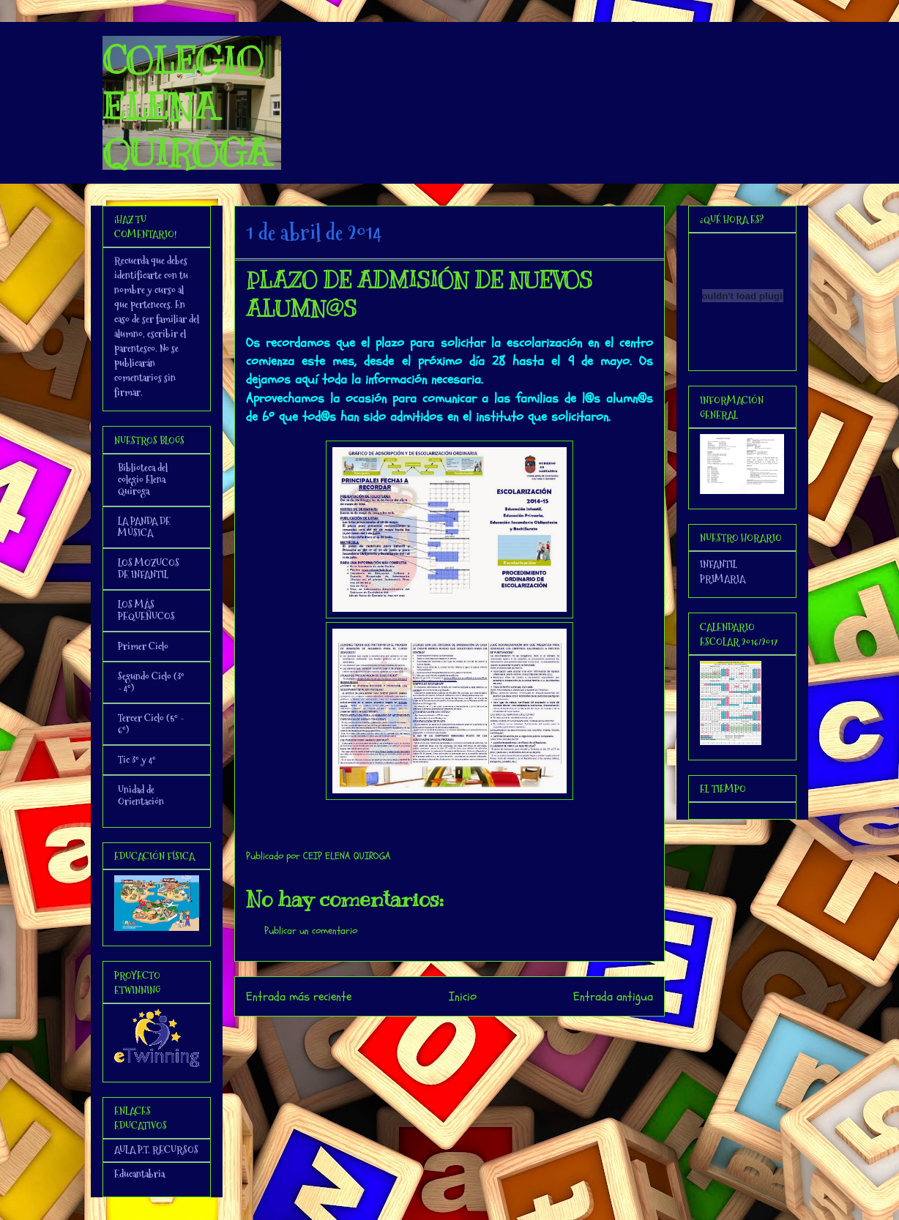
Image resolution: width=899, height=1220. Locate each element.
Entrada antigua (613, 996)
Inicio (463, 996)
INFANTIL (718, 564)
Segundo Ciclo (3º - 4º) (151, 682)
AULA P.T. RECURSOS (156, 1149)
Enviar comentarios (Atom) (479, 1036)
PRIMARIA (722, 579)
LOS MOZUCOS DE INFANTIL (148, 568)
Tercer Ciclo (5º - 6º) (151, 724)
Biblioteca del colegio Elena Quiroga (143, 479)
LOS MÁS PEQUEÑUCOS (146, 610)
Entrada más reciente (298, 996)
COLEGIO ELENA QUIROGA (185, 107)
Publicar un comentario (310, 931)
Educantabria (139, 1174)
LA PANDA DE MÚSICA (144, 527)
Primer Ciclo (143, 646)
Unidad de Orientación (141, 795)
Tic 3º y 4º (137, 759)
